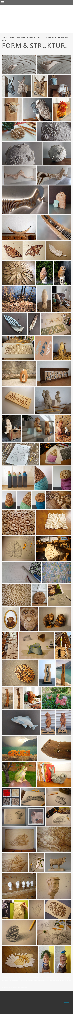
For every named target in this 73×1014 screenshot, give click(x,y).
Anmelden (66, 1002)
